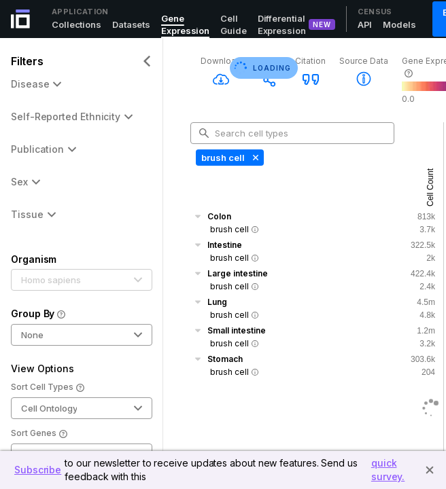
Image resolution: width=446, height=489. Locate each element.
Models (399, 24)
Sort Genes (39, 434)
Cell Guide (233, 24)
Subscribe (37, 469)
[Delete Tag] (254, 157)
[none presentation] (230, 157)
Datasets (131, 24)
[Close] (429, 470)
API (365, 24)
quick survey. (388, 469)
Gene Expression (185, 24)
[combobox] (297, 133)
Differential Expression (282, 24)
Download (221, 61)
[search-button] (204, 133)
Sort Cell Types (47, 388)
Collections (76, 24)
